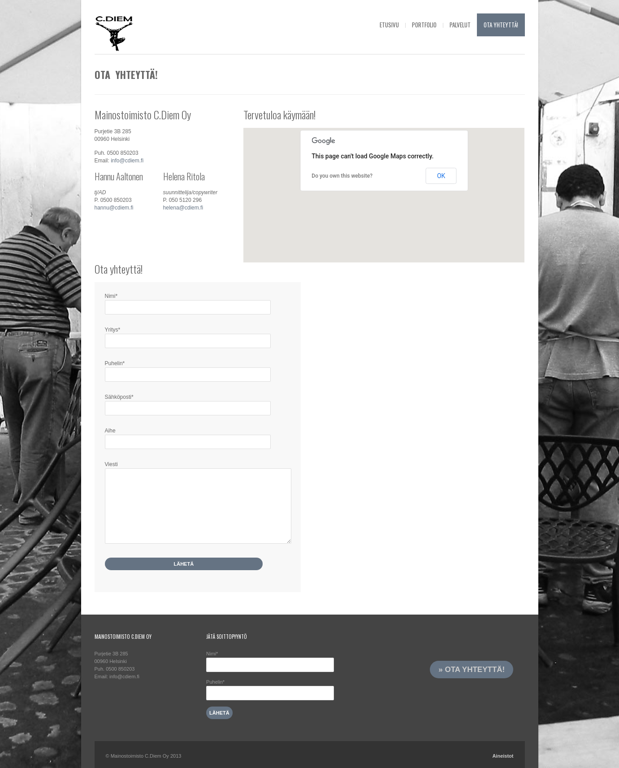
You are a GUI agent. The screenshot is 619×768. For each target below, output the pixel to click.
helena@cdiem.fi (183, 208)
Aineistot (502, 756)
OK (441, 175)
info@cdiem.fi (127, 160)
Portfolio (424, 24)
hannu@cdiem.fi (114, 208)
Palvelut (460, 24)
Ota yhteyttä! (501, 24)
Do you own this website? (342, 176)
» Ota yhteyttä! (471, 669)
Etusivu (389, 24)
